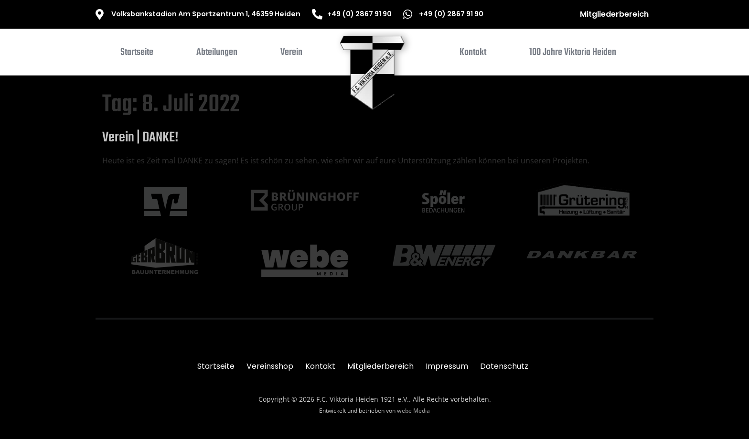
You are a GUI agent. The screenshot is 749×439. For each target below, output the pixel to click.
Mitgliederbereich (614, 14)
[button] (217, 54)
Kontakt (320, 366)
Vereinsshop (269, 366)
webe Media (413, 411)
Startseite (216, 366)
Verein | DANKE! (140, 138)
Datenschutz (504, 366)
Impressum (447, 366)
